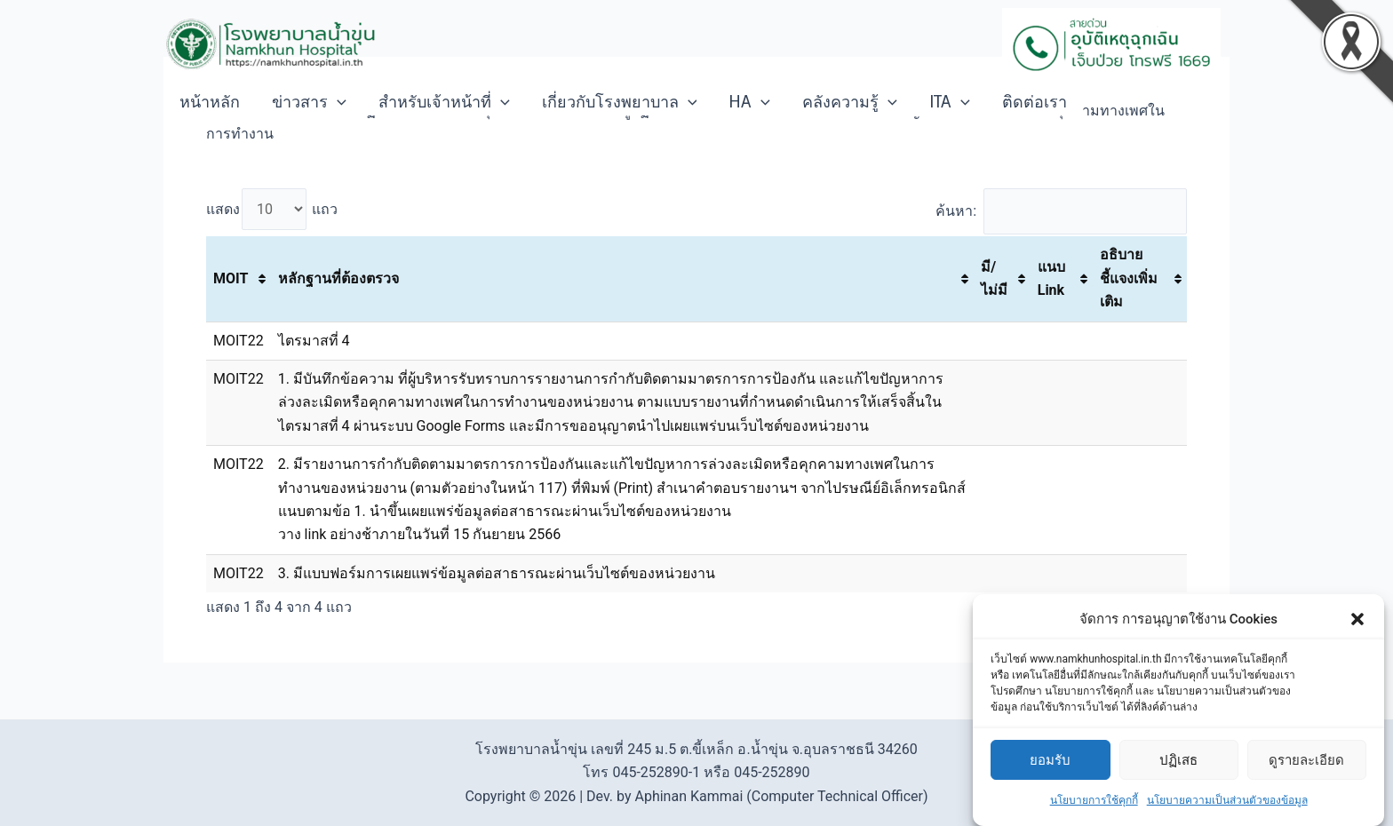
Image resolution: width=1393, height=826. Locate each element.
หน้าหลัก (209, 102)
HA (749, 102)
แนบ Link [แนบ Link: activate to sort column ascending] (1051, 278)
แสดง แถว (272, 209)
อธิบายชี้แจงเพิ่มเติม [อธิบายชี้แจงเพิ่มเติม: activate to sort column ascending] (1129, 278)
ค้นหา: (1061, 211)
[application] (337, 102)
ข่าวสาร (309, 102)
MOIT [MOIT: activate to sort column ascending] (230, 278)
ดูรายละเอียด (1306, 770)
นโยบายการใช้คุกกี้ (1094, 811)
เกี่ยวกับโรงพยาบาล (619, 102)
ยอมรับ (1050, 770)
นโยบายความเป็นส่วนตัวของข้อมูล (1227, 811)
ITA (949, 102)
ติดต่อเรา (1034, 102)
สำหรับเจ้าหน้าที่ (444, 102)
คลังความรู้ (849, 102)
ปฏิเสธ (1178, 770)
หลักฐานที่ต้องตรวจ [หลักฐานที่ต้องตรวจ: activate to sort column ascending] (338, 278)
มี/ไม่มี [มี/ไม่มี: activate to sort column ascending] (994, 278)
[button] (1357, 630)
